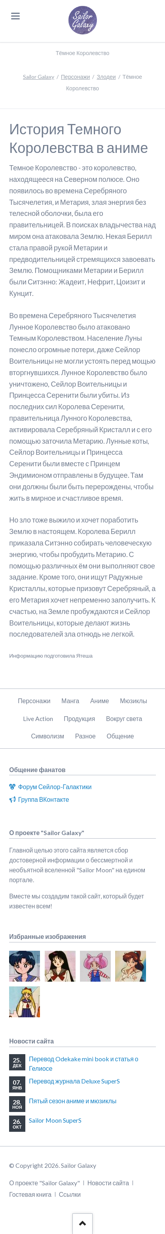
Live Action (38, 718)
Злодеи (106, 76)
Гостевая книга (30, 1194)
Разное (85, 736)
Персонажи (75, 76)
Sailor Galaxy (38, 76)
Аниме (99, 700)
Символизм (47, 736)
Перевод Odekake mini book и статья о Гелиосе (83, 1063)
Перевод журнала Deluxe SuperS (74, 1081)
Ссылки (70, 1194)
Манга (70, 700)
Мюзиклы (133, 700)
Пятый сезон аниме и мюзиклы (72, 1100)
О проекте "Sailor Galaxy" (44, 1182)
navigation (15, 16)
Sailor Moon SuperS (55, 1120)
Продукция (79, 718)
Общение (120, 736)
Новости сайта (108, 1182)
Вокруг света (124, 718)
